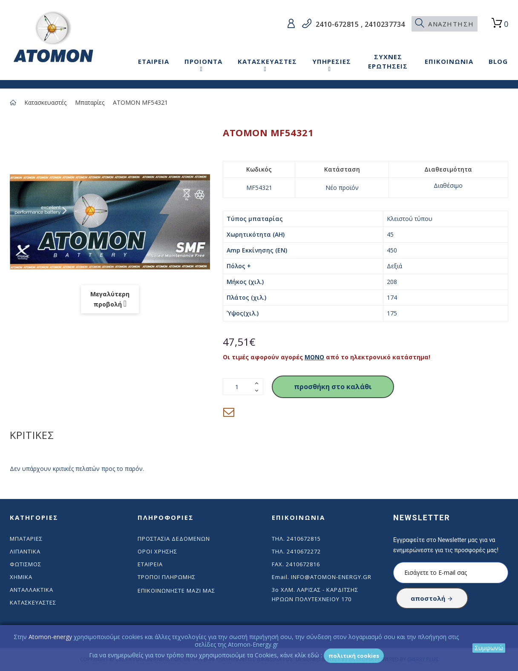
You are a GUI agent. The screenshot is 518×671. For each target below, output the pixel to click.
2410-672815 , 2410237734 (359, 24)
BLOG (498, 61)
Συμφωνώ (489, 648)
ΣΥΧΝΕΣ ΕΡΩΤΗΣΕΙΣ (388, 61)
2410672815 (304, 538)
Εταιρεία (150, 564)
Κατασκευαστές (45, 102)
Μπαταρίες (89, 102)
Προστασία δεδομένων (174, 538)
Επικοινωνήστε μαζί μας (176, 590)
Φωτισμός (25, 564)
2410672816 (303, 564)
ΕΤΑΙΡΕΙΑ (153, 61)
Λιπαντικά (25, 551)
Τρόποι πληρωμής (167, 577)
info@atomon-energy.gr (331, 577)
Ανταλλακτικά (31, 590)
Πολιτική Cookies (353, 656)
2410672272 (304, 551)
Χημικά (21, 577)
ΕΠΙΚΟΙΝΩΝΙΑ (449, 61)
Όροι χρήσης (157, 551)
